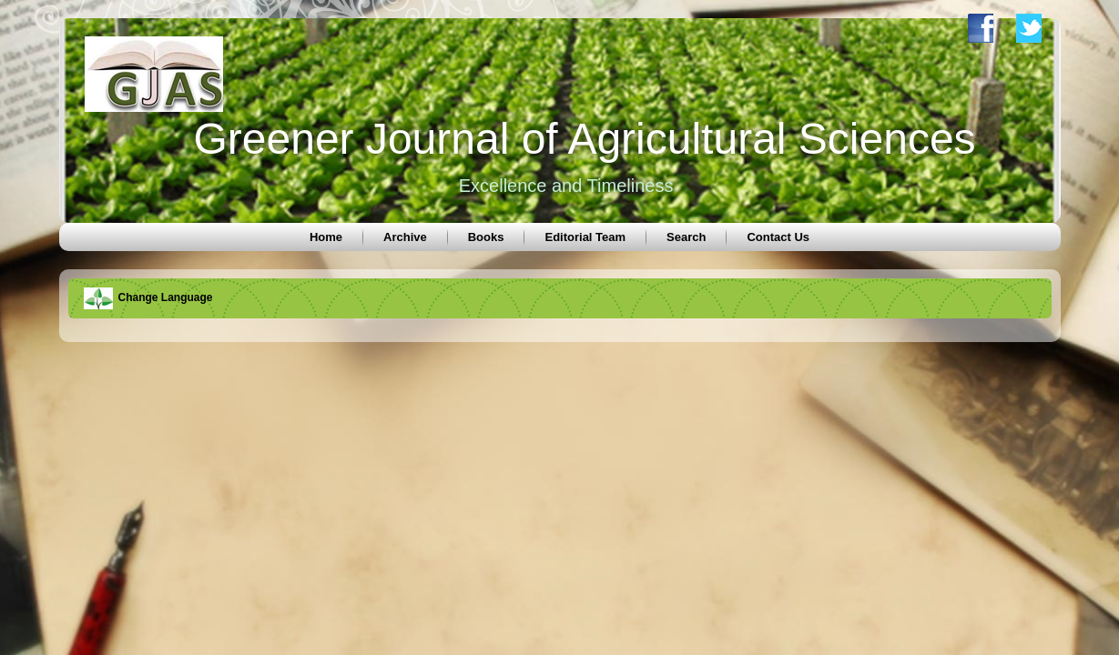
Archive (405, 237)
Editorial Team (585, 237)
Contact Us (778, 237)
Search (686, 237)
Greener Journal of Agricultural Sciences (584, 139)
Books (486, 237)
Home (326, 237)
